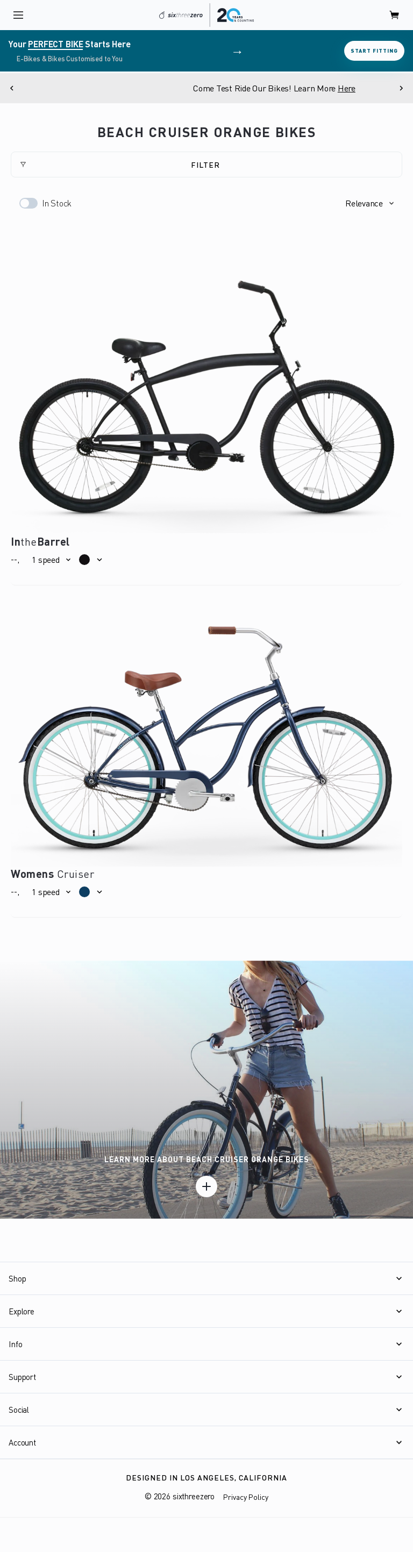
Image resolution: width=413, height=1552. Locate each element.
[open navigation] (18, 15)
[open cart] (395, 15)
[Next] (401, 88)
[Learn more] (206, 1186)
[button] (369, 203)
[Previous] (12, 88)
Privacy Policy (245, 1496)
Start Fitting (374, 50)
